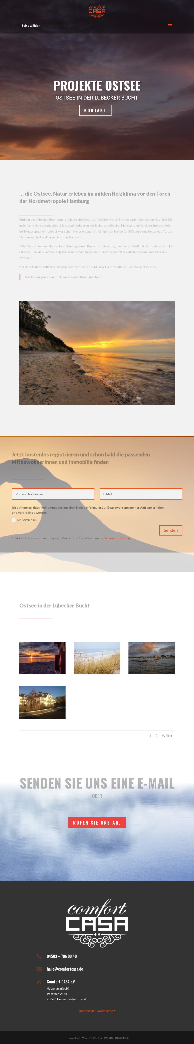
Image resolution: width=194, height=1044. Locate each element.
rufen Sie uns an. (97, 822)
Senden (171, 530)
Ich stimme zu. (24, 520)
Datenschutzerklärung (117, 538)
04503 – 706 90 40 (62, 956)
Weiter (167, 735)
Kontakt (95, 110)
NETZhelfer (95, 1038)
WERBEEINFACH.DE (116, 1038)
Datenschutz (106, 1010)
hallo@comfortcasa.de (65, 969)
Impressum (87, 1010)
